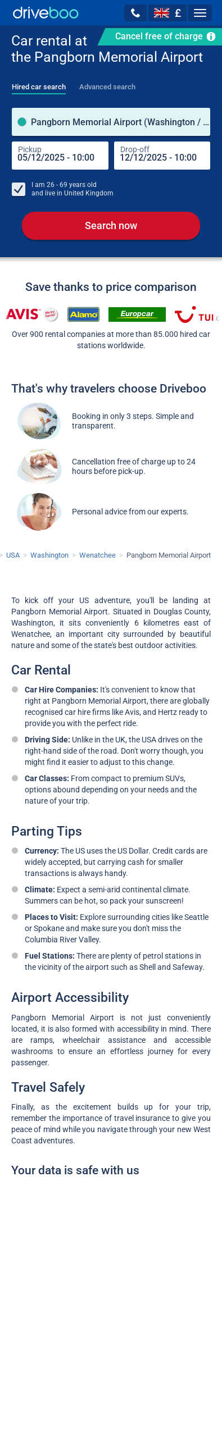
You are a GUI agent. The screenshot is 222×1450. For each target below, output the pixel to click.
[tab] (38, 83)
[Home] (45, 12)
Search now (111, 225)
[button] (135, 12)
